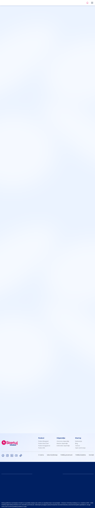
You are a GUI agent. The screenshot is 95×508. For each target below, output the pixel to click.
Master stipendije (62, 442)
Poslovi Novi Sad (43, 442)
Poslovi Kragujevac (44, 445)
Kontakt (91, 454)
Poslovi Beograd (43, 440)
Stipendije (61, 437)
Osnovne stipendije (63, 440)
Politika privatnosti (66, 454)
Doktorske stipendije (63, 445)
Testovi (77, 445)
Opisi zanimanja (80, 447)
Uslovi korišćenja (52, 454)
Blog (76, 442)
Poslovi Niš (41, 447)
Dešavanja (78, 440)
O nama (41, 454)
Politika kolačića (81, 454)
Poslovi (41, 437)
